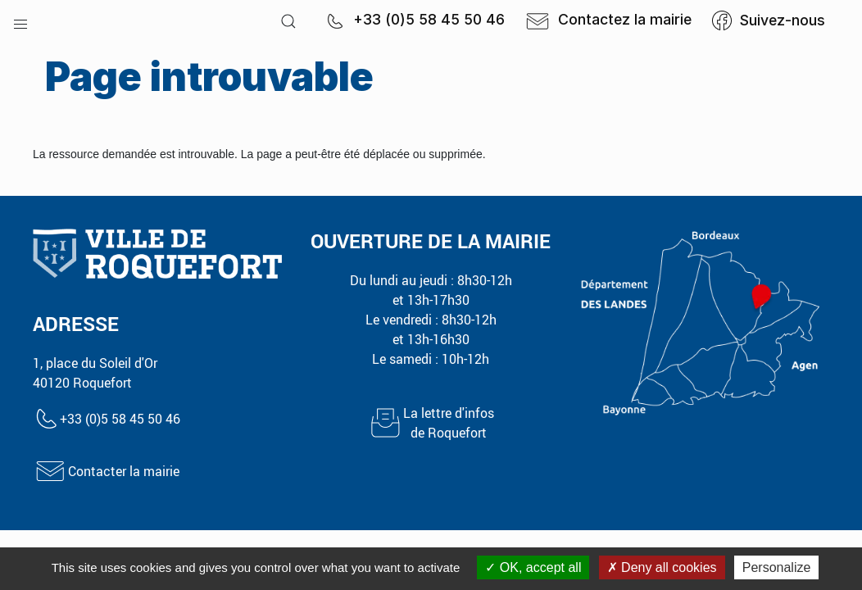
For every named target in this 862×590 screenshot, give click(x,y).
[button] (20, 20)
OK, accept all (533, 567)
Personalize (776, 567)
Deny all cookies (662, 567)
